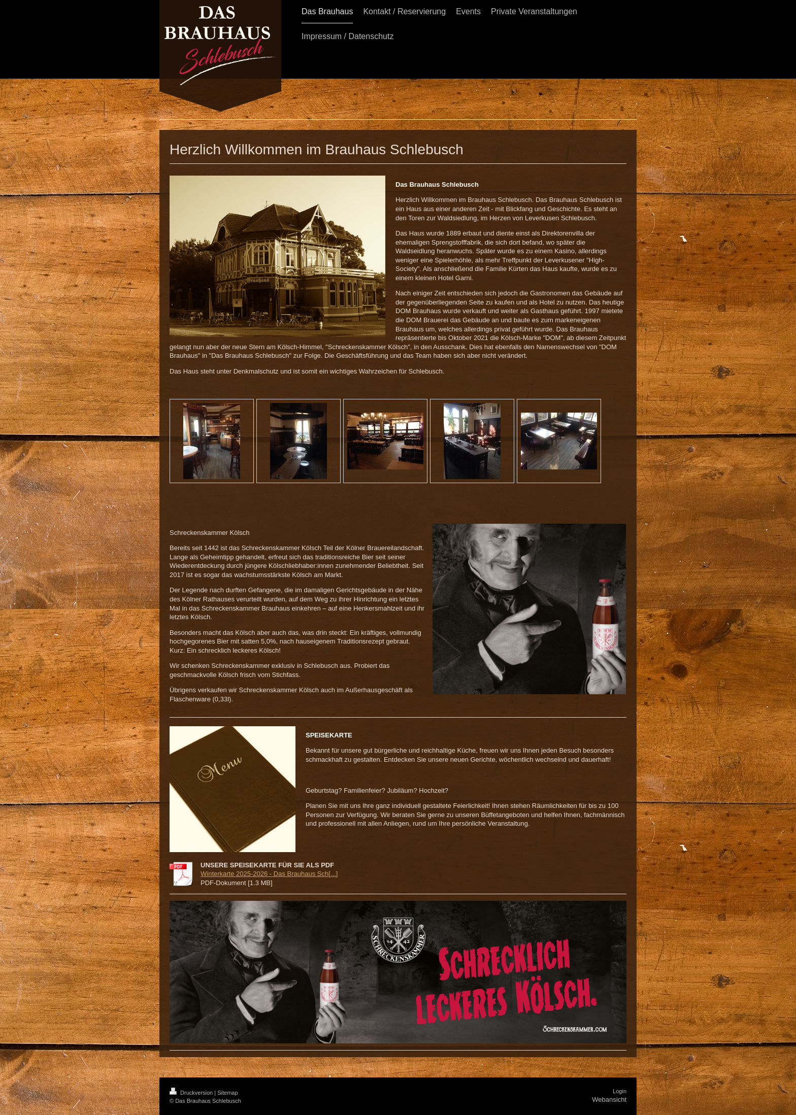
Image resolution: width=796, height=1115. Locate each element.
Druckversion (192, 1093)
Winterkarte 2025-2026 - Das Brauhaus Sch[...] (269, 873)
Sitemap (227, 1093)
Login (619, 1091)
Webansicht (609, 1099)
